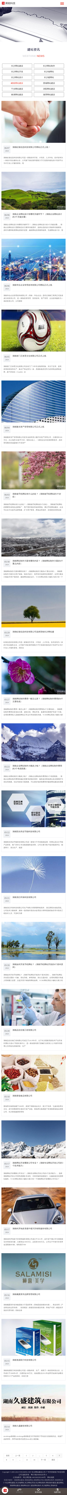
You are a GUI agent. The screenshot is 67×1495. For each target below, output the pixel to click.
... (39, 1456)
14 (34, 1460)
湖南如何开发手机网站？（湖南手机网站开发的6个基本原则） (37, 965)
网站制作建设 (51, 1483)
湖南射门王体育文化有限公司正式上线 (29, 356)
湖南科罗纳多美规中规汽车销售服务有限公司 (32, 1228)
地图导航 (57, 1492)
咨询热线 (19, 1492)
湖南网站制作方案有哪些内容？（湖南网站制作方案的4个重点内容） (37, 562)
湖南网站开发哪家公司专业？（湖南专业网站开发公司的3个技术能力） (37, 1164)
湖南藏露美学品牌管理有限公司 (26, 1294)
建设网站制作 (36, 1485)
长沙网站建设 (10, 1483)
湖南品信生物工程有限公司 (24, 1030)
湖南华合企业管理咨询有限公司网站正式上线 (32, 285)
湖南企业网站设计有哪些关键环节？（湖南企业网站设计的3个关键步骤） (37, 215)
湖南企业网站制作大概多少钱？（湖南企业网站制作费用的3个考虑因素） (37, 767)
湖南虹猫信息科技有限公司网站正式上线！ (31, 147)
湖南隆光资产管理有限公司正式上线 (28, 427)
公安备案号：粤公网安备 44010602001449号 (29, 1477)
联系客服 (38, 1492)
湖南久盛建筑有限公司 (22, 1426)
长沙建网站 (46, 1485)
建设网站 (60, 1483)
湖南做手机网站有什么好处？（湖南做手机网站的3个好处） (36, 495)
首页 (7, 1456)
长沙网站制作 (40, 1483)
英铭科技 (54, 1485)
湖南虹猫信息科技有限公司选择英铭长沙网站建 (33, 632)
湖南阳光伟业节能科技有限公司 (26, 831)
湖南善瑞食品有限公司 (22, 1096)
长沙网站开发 (30, 1483)
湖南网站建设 (15, 1485)
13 (27, 1460)
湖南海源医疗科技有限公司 (24, 1360)
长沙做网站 (20, 1483)
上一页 (17, 1456)
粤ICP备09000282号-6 (39, 1475)
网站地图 (50, 1477)
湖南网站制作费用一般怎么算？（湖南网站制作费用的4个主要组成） (37, 700)
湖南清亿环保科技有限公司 (24, 897)
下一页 (43, 1460)
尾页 (53, 1460)
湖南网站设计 (25, 1485)
